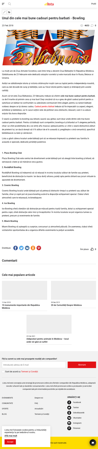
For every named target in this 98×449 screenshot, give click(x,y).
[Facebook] (74, 402)
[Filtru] (9, 12)
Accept (10, 442)
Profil (93, 4)
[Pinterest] (73, 428)
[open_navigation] (3, 4)
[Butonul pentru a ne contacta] (93, 442)
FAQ (36, 403)
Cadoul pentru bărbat (44, 106)
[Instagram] (74, 423)
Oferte (5, 409)
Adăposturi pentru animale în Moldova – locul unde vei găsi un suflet (47, 340)
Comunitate (7, 403)
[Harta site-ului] (4, 12)
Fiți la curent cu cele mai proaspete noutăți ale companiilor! (29, 359)
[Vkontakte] (74, 418)
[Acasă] (49, 3)
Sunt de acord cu (13, 371)
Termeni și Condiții (42, 414)
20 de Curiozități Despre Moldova (66, 305)
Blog (4, 414)
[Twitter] (73, 408)
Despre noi (39, 398)
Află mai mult (11, 436)
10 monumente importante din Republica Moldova (21, 306)
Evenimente (7, 398)
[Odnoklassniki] (75, 413)
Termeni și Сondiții (29, 371)
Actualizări (39, 409)
